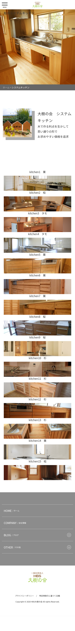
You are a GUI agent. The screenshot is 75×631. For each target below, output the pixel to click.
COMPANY (15, 523)
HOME (12, 511)
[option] (37, 46)
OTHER (13, 547)
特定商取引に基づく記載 (49, 595)
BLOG (12, 535)
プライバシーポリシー (24, 595)
